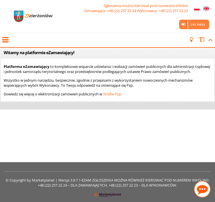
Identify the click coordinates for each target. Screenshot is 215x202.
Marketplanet (43, 180)
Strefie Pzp (112, 94)
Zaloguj (198, 24)
